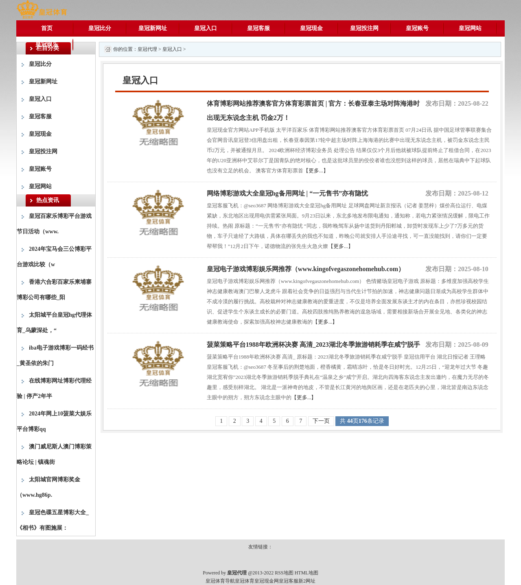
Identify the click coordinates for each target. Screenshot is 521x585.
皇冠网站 (470, 28)
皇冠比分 (99, 28)
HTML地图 (306, 573)
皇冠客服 (258, 28)
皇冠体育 (244, 581)
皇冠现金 (311, 28)
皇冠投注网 (364, 28)
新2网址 (306, 581)
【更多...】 (315, 170)
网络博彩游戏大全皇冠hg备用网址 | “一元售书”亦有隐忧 (287, 193)
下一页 (321, 421)
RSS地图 (284, 573)
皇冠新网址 (152, 28)
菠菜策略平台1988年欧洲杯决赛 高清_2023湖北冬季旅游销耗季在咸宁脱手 (313, 344)
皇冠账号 (417, 28)
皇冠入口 (205, 28)
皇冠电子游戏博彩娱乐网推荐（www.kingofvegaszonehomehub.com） (306, 268)
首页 (47, 28)
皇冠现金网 (266, 581)
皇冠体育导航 (220, 581)
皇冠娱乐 (46, 44)
